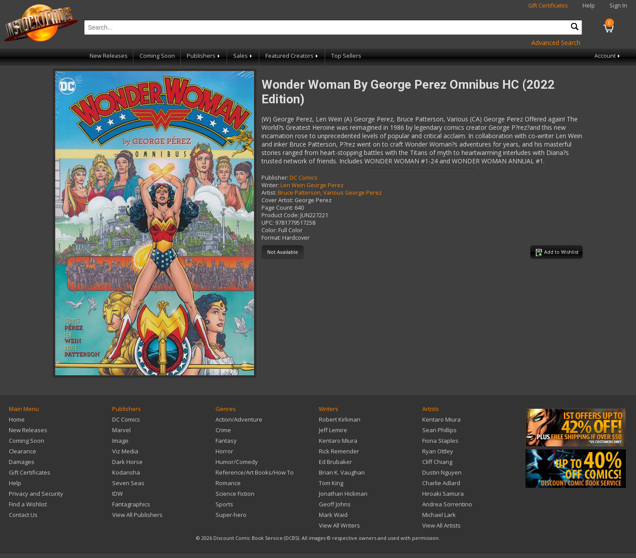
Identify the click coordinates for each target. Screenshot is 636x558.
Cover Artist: (277, 200)
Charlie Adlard (441, 483)
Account (607, 56)
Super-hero (231, 515)
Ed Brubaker (335, 462)
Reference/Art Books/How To (255, 472)
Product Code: (280, 215)
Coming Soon (157, 56)
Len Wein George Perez (312, 185)
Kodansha (126, 472)
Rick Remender (339, 451)
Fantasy (226, 441)
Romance (228, 483)
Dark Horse (127, 462)
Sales (243, 56)
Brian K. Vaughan (342, 472)
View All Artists (441, 525)
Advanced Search (555, 42)
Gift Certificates (548, 5)
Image (120, 441)
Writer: (270, 185)
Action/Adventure (239, 419)
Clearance (22, 451)
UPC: (267, 222)
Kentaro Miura (338, 441)
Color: (269, 230)
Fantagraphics (131, 504)
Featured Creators (292, 56)
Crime (223, 430)
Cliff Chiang (437, 462)
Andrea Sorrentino (447, 504)
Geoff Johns (335, 504)
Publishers (204, 56)
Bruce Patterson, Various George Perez (330, 192)
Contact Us (23, 515)
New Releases (109, 56)
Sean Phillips (439, 430)
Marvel (121, 430)
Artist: (268, 192)
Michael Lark (439, 515)
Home (17, 419)
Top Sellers (346, 56)
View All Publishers (137, 515)
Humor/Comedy (237, 462)
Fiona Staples (440, 441)
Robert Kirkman (339, 419)
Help (589, 5)
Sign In (618, 5)
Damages (21, 462)
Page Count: (277, 207)
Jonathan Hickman (343, 494)
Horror (224, 451)
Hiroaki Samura (443, 494)
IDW (117, 494)
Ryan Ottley (437, 451)
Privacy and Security (36, 494)
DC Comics (304, 177)
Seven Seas (128, 483)
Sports (224, 504)
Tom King (331, 483)
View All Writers (339, 525)
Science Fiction (235, 494)
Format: (271, 237)
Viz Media (125, 451)
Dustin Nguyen (442, 472)
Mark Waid (333, 515)
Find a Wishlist (28, 504)
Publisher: (274, 177)
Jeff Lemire (333, 430)
